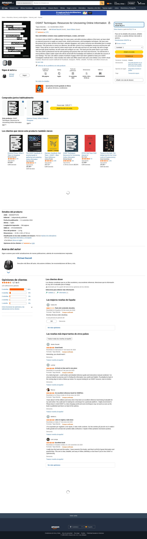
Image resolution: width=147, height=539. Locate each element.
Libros (117, 8)
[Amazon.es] (8, 3)
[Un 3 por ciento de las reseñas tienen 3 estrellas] (16, 296)
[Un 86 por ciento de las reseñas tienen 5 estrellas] (16, 289)
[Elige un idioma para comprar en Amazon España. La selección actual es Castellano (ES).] (109, 3)
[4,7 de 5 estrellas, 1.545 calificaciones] (50, 161)
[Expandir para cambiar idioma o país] (82, 527)
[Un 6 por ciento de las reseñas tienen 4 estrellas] (16, 293)
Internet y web (33, 17)
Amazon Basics (53, 8)
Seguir (25, 75)
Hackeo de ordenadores (48, 236)
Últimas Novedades (26, 8)
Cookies (83, 533)
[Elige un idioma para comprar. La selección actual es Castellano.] (74, 527)
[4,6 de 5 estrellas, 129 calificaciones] (13, 158)
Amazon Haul (14, 8)
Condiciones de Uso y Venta (52, 533)
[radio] (129, 24)
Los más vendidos (40, 8)
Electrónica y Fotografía (128, 8)
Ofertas (62, 8)
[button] (5, 8)
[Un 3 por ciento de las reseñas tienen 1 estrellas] (16, 303)
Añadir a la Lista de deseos (124, 80)
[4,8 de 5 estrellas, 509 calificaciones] (68, 161)
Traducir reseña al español (54, 360)
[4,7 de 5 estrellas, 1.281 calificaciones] (106, 161)
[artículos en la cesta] (141, 3)
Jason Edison (71, 29)
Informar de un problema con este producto (51, 65)
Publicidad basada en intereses (95, 533)
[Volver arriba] (73, 517)
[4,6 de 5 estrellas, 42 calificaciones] (31, 163)
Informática (81, 8)
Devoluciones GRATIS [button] (123, 40)
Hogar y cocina (71, 8)
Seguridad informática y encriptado (20, 238)
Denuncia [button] (62, 321)
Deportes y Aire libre (93, 8)
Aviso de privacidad (67, 533)
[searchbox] (66, 3)
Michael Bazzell (56, 29)
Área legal (76, 533)
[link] (38, 108)
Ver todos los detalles (42, 81)
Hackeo (40, 17)
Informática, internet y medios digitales (17, 17)
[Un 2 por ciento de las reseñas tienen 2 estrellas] (16, 300)
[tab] (50, 293)
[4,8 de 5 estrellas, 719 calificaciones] (87, 158)
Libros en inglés (17, 240)
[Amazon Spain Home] (55, 528)
